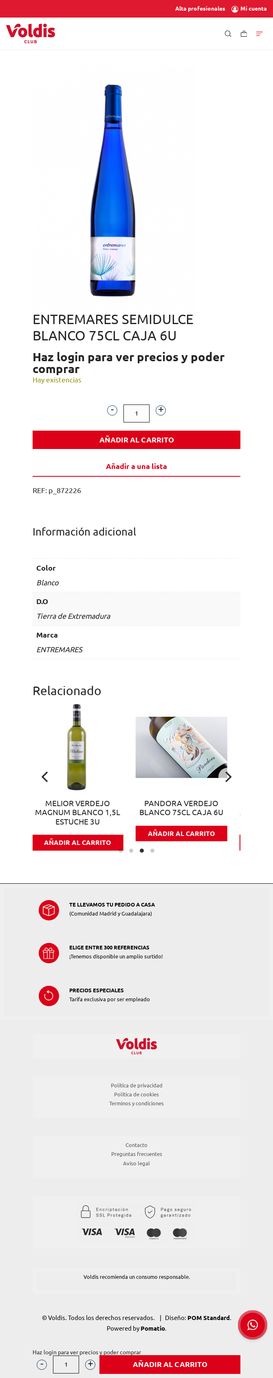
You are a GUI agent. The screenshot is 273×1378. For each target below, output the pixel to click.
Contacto (136, 1145)
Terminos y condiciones (136, 1103)
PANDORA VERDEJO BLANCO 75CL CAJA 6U (189, 808)
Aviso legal (136, 1163)
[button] (252, 1325)
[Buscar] (228, 33)
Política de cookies (136, 1094)
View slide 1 (121, 851)
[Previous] (46, 777)
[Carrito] (244, 33)
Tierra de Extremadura (73, 616)
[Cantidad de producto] (136, 413)
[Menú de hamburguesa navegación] (259, 33)
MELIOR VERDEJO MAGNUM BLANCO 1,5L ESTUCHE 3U (84, 812)
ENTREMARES (59, 649)
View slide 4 (152, 851)
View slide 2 (131, 851)
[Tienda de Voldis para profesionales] (30, 33)
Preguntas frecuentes (136, 1154)
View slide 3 (142, 851)
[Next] (227, 777)
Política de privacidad (137, 1085)
